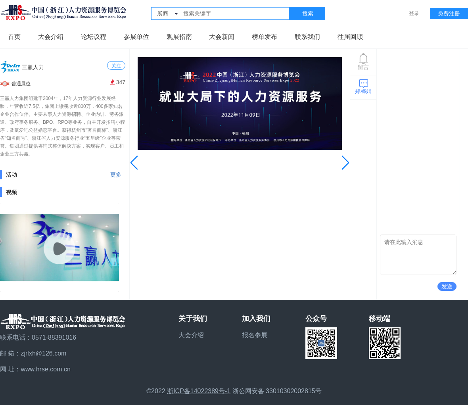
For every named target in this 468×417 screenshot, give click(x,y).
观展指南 (179, 36)
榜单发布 (264, 36)
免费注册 (449, 13)
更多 (115, 174)
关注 (116, 66)
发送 (447, 286)
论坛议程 (93, 36)
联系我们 (307, 36)
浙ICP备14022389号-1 (198, 391)
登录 (414, 13)
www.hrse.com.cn (45, 369)
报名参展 (254, 335)
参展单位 (136, 36)
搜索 (307, 13)
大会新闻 (221, 36)
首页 (14, 36)
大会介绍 (50, 36)
